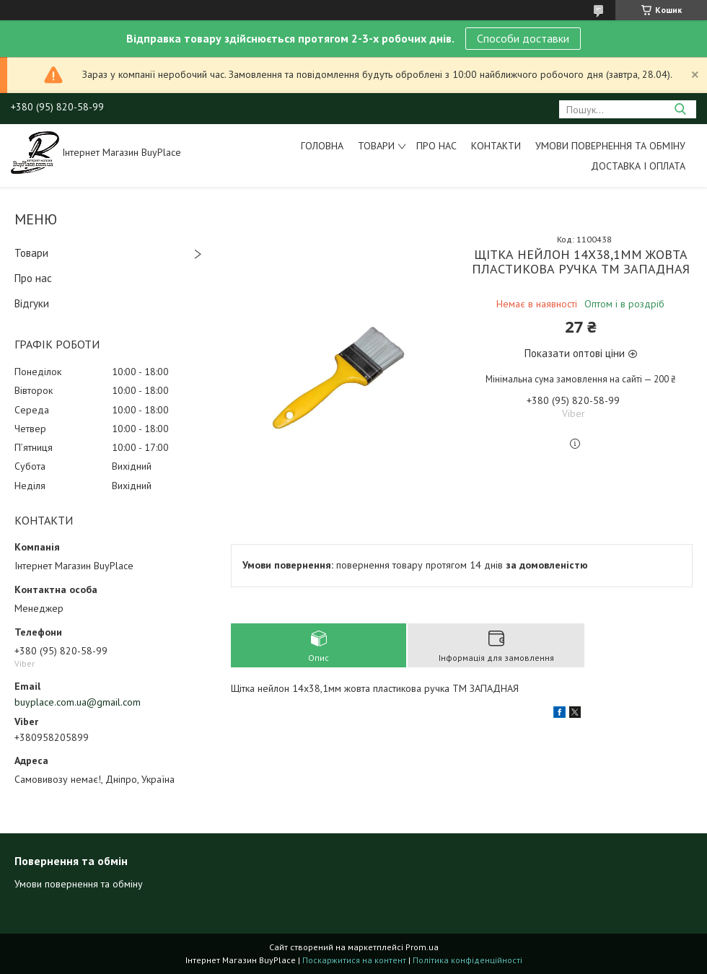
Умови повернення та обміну (610, 145)
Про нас (436, 145)
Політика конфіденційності (467, 960)
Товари (376, 145)
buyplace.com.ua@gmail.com (77, 702)
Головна (322, 145)
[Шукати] (680, 109)
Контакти (496, 145)
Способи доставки (523, 38)
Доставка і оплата (638, 165)
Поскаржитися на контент (354, 960)
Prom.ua (422, 947)
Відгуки (31, 303)
